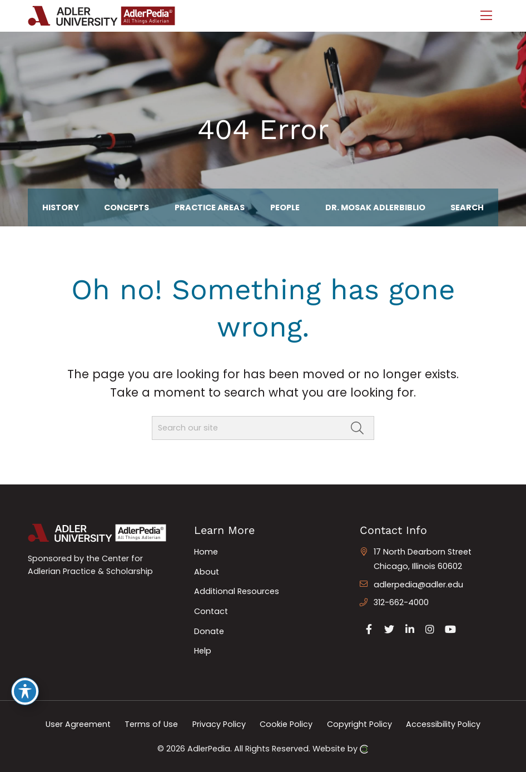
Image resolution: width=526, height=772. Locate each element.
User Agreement (78, 724)
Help (202, 650)
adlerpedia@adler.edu (418, 584)
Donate (209, 631)
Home (206, 551)
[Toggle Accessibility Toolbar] (25, 691)
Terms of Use (151, 724)
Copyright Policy (359, 724)
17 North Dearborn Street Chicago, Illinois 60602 (423, 559)
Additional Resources (236, 591)
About (206, 571)
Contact (211, 611)
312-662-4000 (401, 602)
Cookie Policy (286, 724)
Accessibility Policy (443, 724)
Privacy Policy (219, 724)
